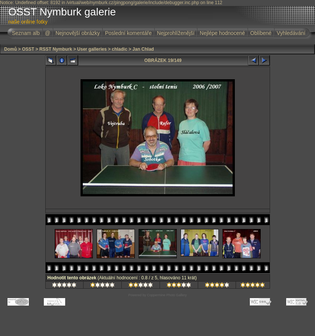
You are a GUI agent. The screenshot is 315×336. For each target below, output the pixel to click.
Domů (10, 49)
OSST (28, 49)
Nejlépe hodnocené (222, 33)
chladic (119, 49)
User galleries (92, 49)
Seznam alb (26, 33)
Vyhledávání (291, 33)
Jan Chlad (143, 49)
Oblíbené (261, 33)
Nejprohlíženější (175, 33)
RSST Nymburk (55, 49)
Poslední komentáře (128, 33)
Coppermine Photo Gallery (167, 295)
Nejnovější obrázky (77, 33)
